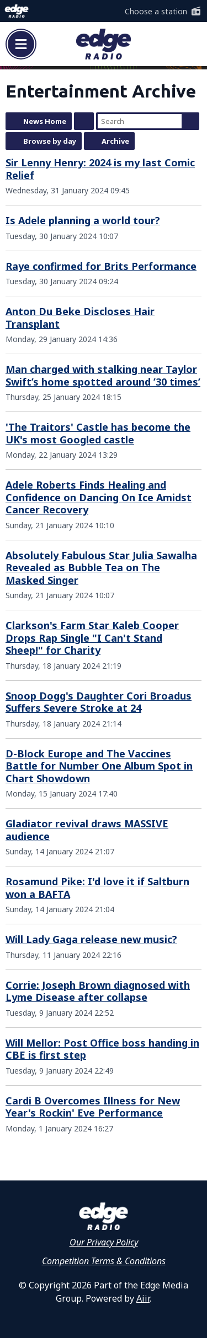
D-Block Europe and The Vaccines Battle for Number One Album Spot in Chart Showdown (99, 766)
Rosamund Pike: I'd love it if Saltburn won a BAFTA (97, 888)
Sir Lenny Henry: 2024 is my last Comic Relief (100, 169)
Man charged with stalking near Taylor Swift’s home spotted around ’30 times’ (103, 375)
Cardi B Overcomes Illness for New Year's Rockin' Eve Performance (93, 1107)
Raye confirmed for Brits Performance (101, 266)
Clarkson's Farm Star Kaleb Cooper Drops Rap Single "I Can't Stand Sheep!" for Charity (92, 638)
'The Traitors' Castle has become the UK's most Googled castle (98, 433)
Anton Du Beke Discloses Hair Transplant (80, 318)
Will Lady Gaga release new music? (91, 939)
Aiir (143, 1298)
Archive (115, 141)
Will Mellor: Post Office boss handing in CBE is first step (102, 1049)
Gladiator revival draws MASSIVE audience (87, 830)
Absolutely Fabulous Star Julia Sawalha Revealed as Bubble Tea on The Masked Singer (101, 568)
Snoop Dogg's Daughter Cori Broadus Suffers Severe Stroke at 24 (99, 702)
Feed (84, 121)
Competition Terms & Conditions (104, 1261)
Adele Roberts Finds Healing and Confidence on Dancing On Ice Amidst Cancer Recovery (99, 497)
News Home (44, 121)
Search (190, 121)
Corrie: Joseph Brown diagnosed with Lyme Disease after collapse (98, 991)
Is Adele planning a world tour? (83, 220)
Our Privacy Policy (104, 1242)
